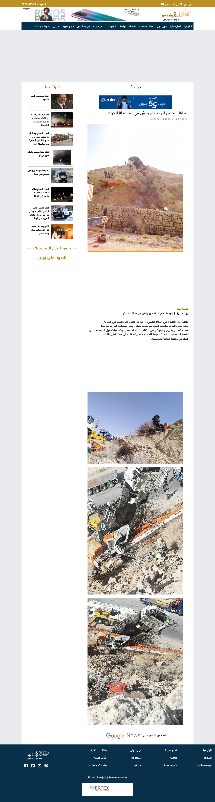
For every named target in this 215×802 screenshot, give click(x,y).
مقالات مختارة (146, 26)
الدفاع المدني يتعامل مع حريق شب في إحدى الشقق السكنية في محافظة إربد (39, 138)
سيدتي (56, 26)
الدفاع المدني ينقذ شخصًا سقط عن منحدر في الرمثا (40, 192)
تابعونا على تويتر (52, 257)
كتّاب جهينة (98, 26)
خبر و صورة (68, 26)
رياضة (123, 26)
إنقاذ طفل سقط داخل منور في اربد (38, 153)
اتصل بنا (177, 3)
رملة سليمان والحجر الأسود (40, 97)
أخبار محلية (175, 26)
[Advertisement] (107, 56)
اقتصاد (132, 26)
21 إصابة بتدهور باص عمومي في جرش (38, 172)
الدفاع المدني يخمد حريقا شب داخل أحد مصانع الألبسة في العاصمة (39, 119)
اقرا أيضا (52, 86)
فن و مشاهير (83, 26)
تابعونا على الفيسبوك (52, 247)
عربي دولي (162, 26)
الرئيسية (188, 26)
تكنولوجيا (112, 26)
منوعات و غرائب (42, 26)
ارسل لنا (165, 3)
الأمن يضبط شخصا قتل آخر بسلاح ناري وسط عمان (40, 229)
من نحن (188, 3)
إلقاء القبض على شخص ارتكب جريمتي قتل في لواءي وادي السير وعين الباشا (39, 212)
